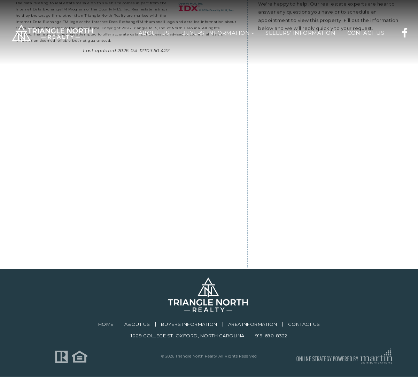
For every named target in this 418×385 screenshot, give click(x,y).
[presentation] (311, 210)
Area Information (252, 324)
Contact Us (304, 324)
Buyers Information (189, 324)
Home (106, 324)
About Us (137, 324)
